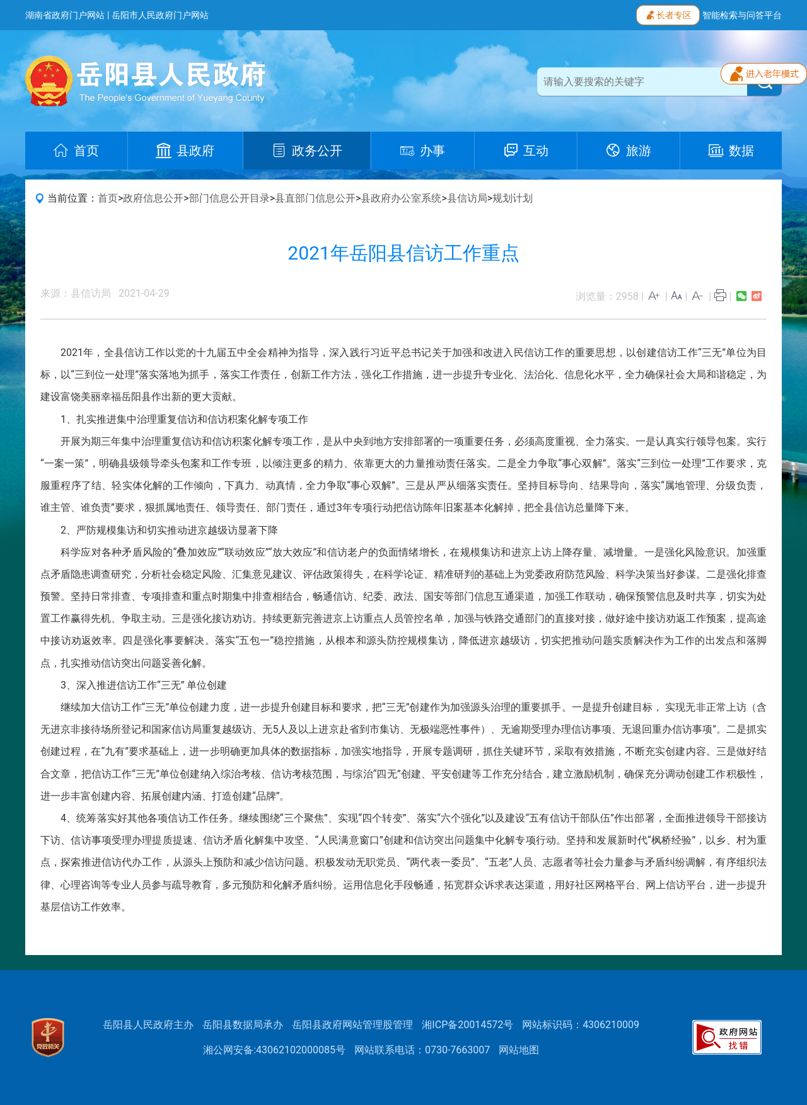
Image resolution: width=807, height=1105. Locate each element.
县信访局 (467, 198)
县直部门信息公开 (315, 198)
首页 (108, 198)
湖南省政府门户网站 (65, 15)
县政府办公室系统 (401, 198)
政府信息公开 (153, 198)
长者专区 (668, 14)
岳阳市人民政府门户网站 (160, 15)
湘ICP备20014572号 (467, 1025)
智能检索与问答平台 (742, 15)
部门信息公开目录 (229, 198)
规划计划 (512, 198)
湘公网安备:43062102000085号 (274, 1050)
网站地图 (519, 1050)
